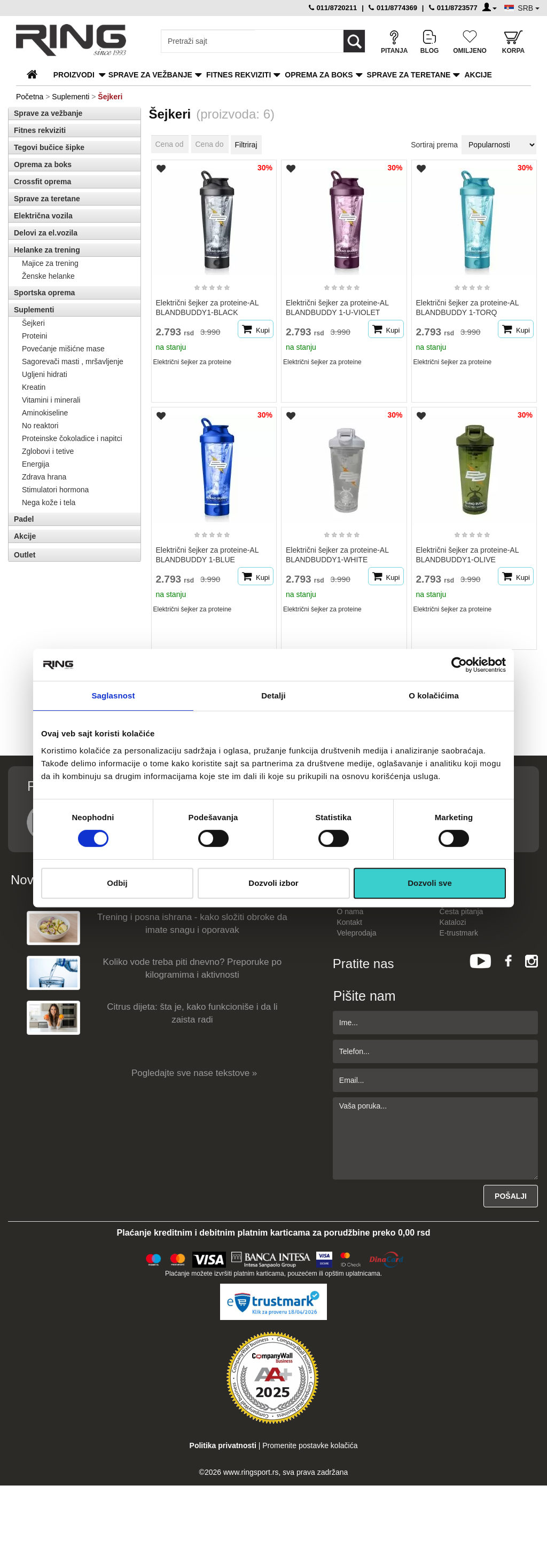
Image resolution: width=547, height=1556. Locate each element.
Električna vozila (43, 215)
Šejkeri (33, 323)
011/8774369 (393, 8)
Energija (35, 464)
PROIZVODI (74, 74)
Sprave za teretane (409, 74)
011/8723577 (453, 8)
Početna (29, 96)
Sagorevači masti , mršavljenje (72, 361)
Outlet (24, 555)
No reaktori (40, 425)
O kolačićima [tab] (434, 695)
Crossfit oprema (42, 181)
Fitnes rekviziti (238, 74)
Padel (24, 519)
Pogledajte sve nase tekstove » (194, 1073)
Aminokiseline (45, 412)
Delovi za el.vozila (45, 233)
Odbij (117, 882)
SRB (529, 8)
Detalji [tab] (273, 695)
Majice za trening (50, 263)
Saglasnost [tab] (113, 695)
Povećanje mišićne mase (63, 348)
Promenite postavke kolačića (309, 1445)
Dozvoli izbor (273, 882)
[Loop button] (354, 41)
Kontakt (349, 922)
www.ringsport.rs (250, 1472)
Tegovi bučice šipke (49, 147)
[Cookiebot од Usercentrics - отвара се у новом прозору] (459, 665)
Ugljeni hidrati (44, 374)
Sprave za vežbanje (150, 74)
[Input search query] (208, 41)
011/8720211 (333, 8)
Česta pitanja (461, 911)
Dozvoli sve (430, 882)
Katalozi (453, 922)
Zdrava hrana (44, 477)
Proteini (34, 336)
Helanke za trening (47, 250)
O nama (350, 911)
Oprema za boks (319, 74)
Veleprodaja (357, 933)
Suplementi (70, 96)
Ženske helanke (48, 276)
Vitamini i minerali (51, 400)
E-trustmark (459, 933)
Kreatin (33, 387)
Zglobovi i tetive (48, 451)
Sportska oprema (44, 292)
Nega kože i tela (48, 502)
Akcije (477, 74)
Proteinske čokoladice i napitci (72, 438)
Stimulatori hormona (55, 489)
